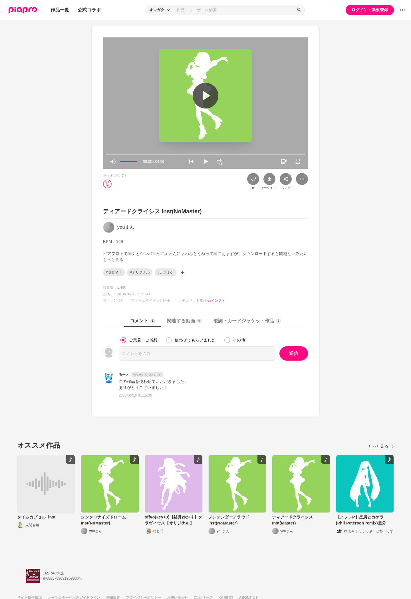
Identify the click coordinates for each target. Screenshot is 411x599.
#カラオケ (166, 272)
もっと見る (381, 446)
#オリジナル (140, 272)
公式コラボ (89, 9)
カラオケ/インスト (210, 301)
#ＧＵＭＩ (114, 272)
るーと (124, 375)
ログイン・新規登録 (369, 9)
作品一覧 (60, 9)
